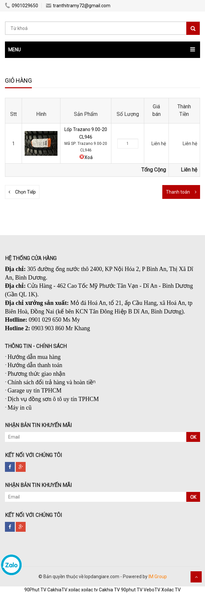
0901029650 (21, 5)
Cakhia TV (109, 589)
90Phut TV (35, 589)
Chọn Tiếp (25, 192)
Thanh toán (178, 192)
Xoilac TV (171, 589)
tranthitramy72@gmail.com (78, 5)
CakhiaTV (57, 589)
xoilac (74, 589)
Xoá (86, 157)
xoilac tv (89, 589)
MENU (14, 49)
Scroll (196, 576)
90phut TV (132, 589)
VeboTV (152, 589)
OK (193, 437)
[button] (102, 49)
